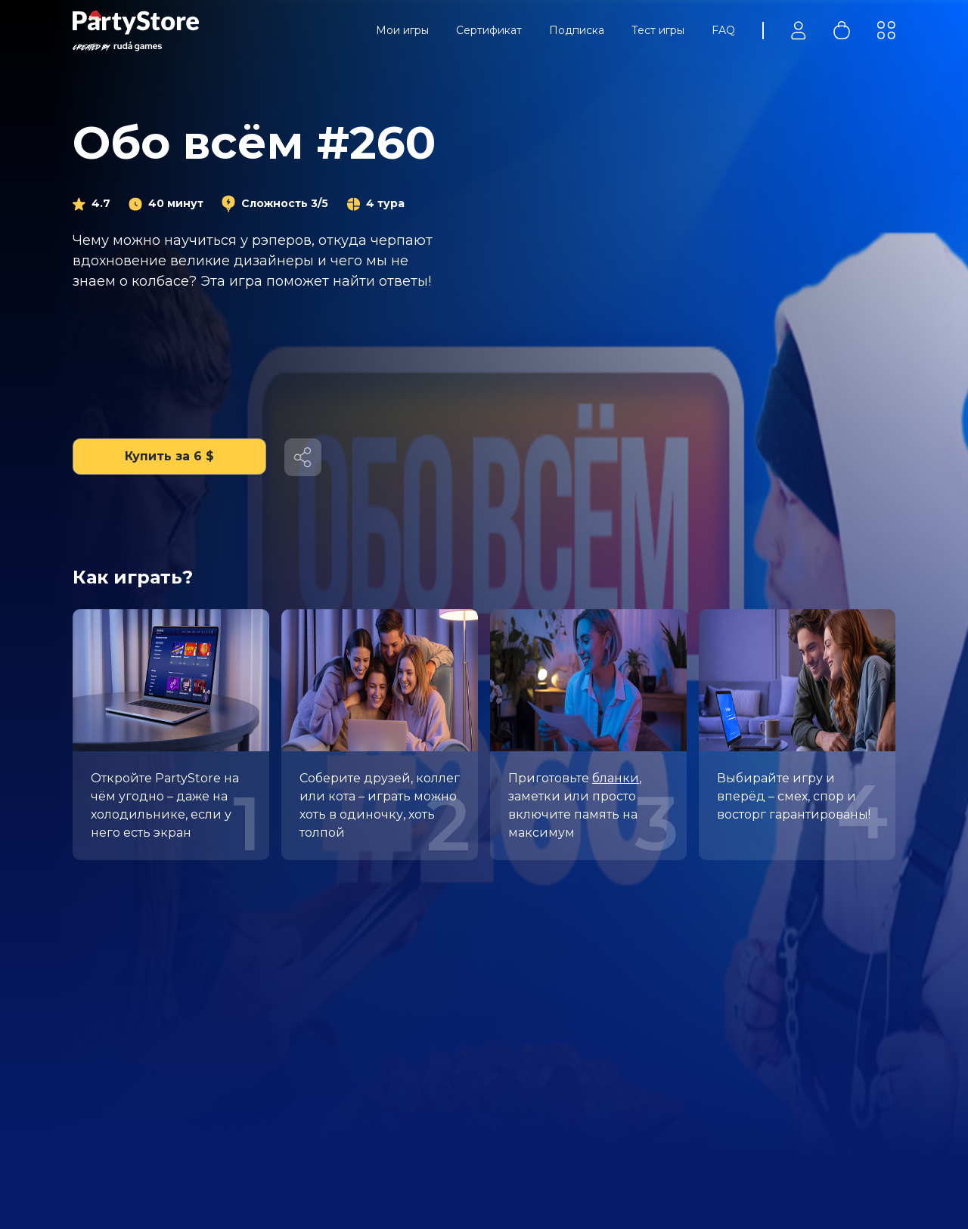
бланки (615, 778)
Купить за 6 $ (169, 456)
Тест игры (657, 30)
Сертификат (489, 30)
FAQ (723, 30)
